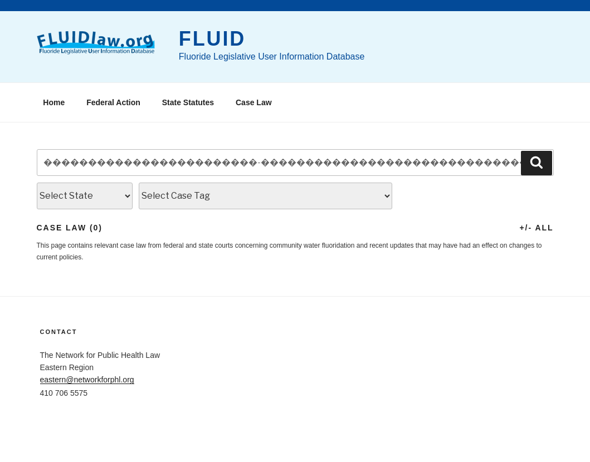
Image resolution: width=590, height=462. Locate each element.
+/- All (536, 227)
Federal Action (113, 102)
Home (54, 102)
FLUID (212, 38)
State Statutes (188, 102)
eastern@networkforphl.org (87, 379)
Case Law (254, 102)
